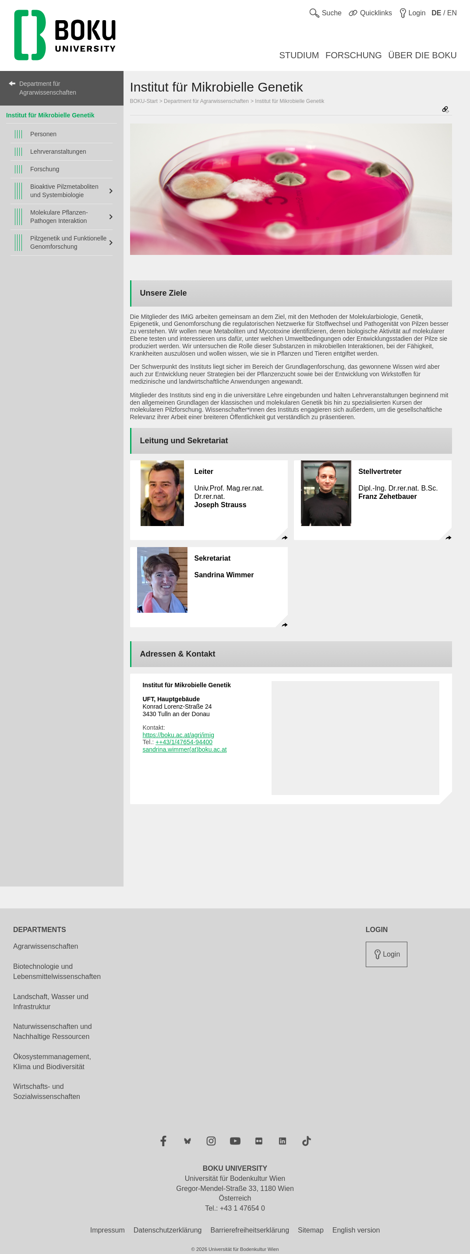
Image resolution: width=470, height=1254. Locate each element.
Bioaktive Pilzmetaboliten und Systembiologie (64, 190)
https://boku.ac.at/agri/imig (178, 734)
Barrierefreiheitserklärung (249, 1230)
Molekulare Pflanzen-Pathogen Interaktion (59, 216)
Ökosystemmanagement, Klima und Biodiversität (52, 1061)
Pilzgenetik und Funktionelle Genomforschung (68, 242)
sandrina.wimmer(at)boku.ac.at (185, 749)
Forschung (44, 169)
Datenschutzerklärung (168, 1230)
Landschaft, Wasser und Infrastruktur (50, 1001)
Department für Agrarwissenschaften (47, 88)
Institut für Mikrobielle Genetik (50, 115)
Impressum (107, 1230)
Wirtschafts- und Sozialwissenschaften (46, 1091)
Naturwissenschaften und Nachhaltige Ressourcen (52, 1031)
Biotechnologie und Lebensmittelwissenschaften (57, 971)
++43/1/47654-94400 (183, 741)
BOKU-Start (144, 101)
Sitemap (311, 1230)
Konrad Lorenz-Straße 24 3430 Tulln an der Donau (177, 706)
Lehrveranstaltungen (58, 151)
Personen (43, 134)
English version (356, 1230)
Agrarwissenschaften (45, 946)
